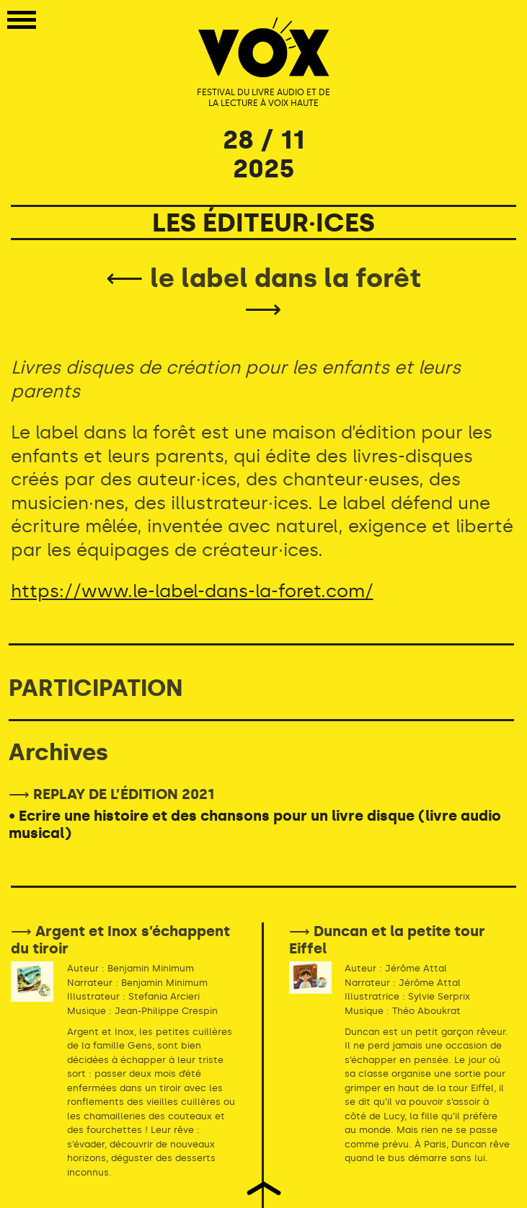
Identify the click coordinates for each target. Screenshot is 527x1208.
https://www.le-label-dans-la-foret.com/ (192, 591)
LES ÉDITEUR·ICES (263, 222)
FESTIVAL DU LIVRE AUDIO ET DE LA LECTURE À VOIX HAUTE (263, 98)
